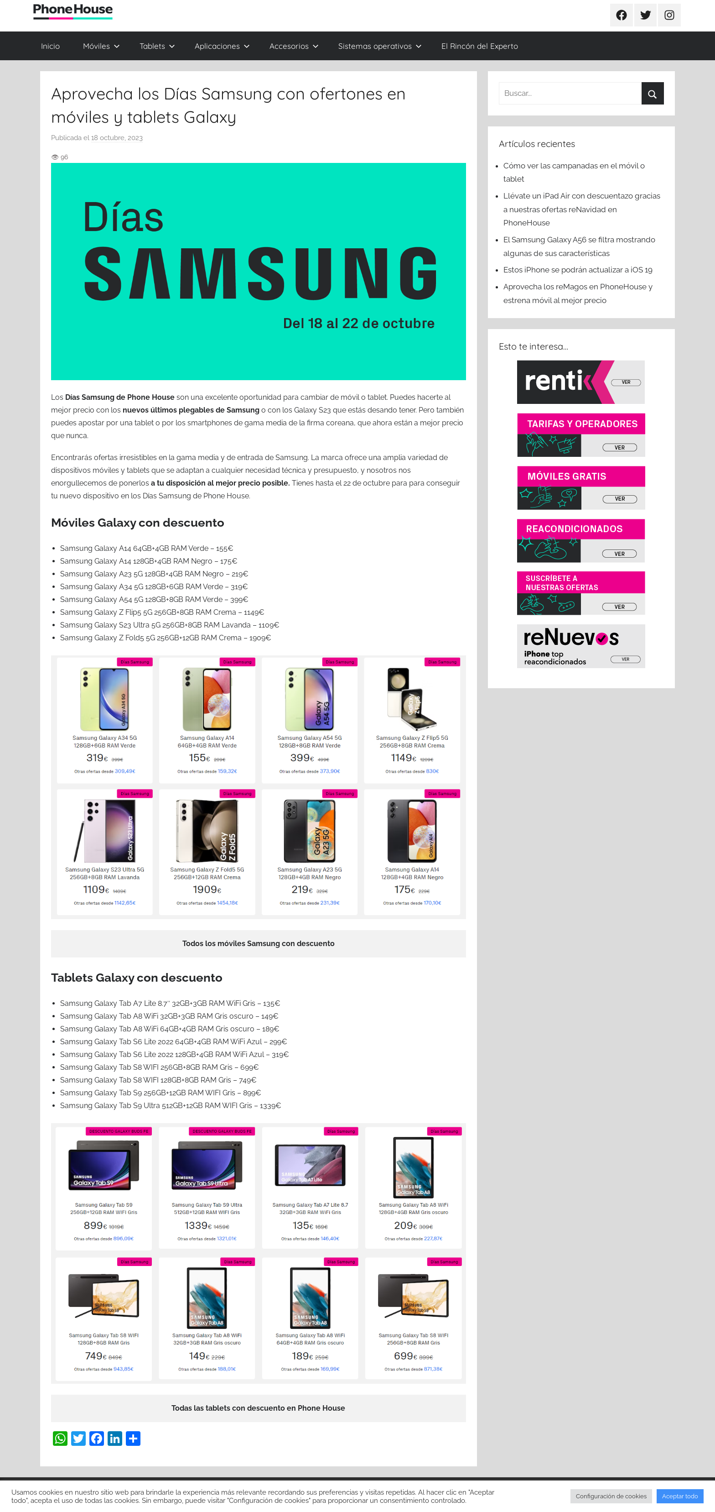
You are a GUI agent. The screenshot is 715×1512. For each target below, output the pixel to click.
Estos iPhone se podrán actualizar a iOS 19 (578, 269)
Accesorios (294, 46)
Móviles (101, 46)
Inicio (50, 46)
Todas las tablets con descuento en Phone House (258, 1408)
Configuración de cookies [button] (611, 1496)
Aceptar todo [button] (680, 1496)
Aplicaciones (222, 46)
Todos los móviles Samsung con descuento (258, 943)
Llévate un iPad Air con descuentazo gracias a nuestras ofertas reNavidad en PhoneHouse (581, 209)
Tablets (157, 46)
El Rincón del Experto (479, 46)
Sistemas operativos (380, 46)
